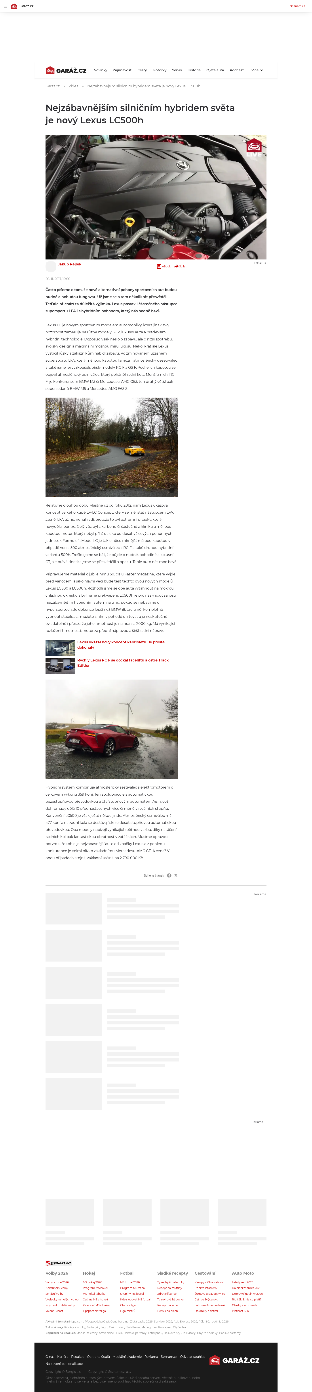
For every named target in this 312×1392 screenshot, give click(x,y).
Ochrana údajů (98, 1357)
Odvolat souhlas (192, 1357)
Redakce (77, 1357)
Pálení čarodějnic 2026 (213, 1321)
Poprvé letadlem (206, 1288)
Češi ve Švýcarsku (206, 1299)
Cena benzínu (119, 1321)
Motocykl (93, 1327)
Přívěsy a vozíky (74, 1327)
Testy (142, 70)
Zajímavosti (122, 70)
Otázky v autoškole (244, 1305)
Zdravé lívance (167, 1293)
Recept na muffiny (169, 1288)
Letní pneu (155, 1333)
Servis (177, 70)
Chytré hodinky (207, 1333)
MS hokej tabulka (94, 1293)
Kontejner (164, 1327)
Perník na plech (167, 1311)
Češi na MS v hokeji (95, 1299)
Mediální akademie (127, 1357)
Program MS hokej (95, 1288)
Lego (104, 1327)
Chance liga (128, 1305)
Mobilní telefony (87, 1333)
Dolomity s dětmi (206, 1311)
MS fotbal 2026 (130, 1282)
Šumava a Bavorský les (210, 1293)
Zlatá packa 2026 (141, 1321)
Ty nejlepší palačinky (170, 1282)
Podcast (237, 70)
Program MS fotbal (132, 1288)
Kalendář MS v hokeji (96, 1305)
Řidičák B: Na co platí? (246, 1299)
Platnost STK (240, 1311)
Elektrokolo (116, 1327)
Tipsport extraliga (94, 1311)
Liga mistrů (127, 1311)
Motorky (159, 70)
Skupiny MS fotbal (132, 1293)
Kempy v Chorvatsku (209, 1282)
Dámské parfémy (135, 1333)
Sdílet (179, 266)
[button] (112, 447)
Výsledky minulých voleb (62, 1299)
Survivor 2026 (163, 1321)
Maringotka (149, 1327)
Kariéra (62, 1357)
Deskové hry (172, 1333)
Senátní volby (54, 1293)
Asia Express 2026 (185, 1321)
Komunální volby (57, 1288)
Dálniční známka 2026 (246, 1288)
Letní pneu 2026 (242, 1282)
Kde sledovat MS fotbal (135, 1299)
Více (257, 70)
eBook (163, 266)
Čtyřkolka (179, 1327)
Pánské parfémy (230, 1333)
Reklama (151, 1357)
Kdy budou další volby (60, 1305)
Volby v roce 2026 (57, 1282)
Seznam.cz (297, 6)
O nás (50, 1357)
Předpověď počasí (97, 1321)
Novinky (100, 70)
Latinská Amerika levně (210, 1305)
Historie (194, 70)
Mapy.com (76, 1321)
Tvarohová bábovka (170, 1299)
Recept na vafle (167, 1305)
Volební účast (54, 1311)
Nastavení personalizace (64, 1364)
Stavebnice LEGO (110, 1333)
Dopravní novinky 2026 (247, 1293)
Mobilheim (133, 1327)
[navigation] (5, 6)
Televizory (189, 1333)
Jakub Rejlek (69, 264)
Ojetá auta (215, 70)
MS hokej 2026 (92, 1282)
